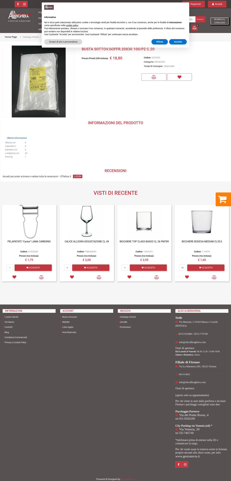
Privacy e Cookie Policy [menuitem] (14, 342)
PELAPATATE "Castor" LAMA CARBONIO (29, 241)
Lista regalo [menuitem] (66, 327)
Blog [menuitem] (6, 332)
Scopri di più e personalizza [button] (63, 42)
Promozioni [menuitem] (124, 327)
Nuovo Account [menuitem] (68, 317)
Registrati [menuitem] (193, 4)
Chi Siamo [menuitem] (8, 322)
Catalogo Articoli (31, 37)
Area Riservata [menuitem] (68, 332)
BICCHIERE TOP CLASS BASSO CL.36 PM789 (144, 241)
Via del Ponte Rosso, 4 (194, 415)
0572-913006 (185, 333)
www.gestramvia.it (187, 456)
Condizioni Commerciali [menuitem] (15, 337)
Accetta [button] (178, 42)
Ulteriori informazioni (17, 138)
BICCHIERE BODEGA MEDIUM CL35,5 (202, 241)
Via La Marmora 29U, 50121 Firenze (197, 366)
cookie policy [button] (72, 25)
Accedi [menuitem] (217, 4)
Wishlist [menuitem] (65, 322)
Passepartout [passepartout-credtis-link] (128, 479)
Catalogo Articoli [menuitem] (127, 317)
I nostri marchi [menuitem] (10, 317)
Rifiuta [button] (159, 42)
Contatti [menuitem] (7, 327)
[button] (200, 19)
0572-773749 (201, 333)
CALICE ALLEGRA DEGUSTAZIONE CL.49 (87, 241)
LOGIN (77, 176)
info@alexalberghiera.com (192, 342)
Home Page (11, 37)
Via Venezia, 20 (189, 429)
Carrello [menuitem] (122, 322)
